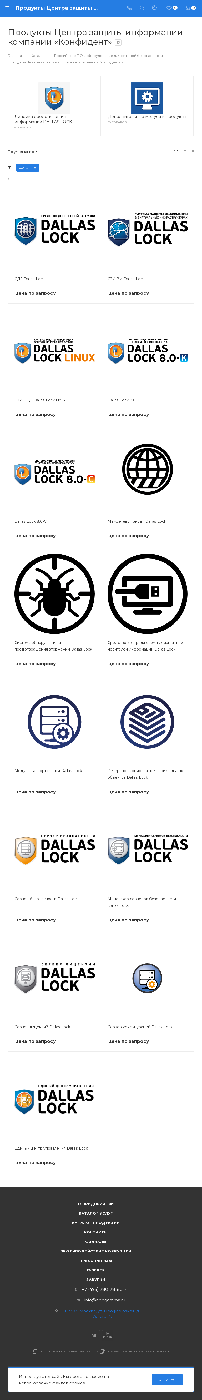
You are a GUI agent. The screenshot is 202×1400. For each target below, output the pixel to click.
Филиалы (96, 1242)
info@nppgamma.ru (104, 1299)
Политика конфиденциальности (70, 1351)
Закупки (96, 1279)
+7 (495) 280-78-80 (102, 1289)
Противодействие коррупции (96, 1251)
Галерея (96, 1270)
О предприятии (96, 1204)
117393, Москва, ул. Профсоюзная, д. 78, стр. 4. (102, 1313)
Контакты (96, 1232)
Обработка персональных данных (138, 1351)
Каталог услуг (96, 1213)
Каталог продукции (96, 1223)
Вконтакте (94, 1335)
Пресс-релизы (95, 1260)
